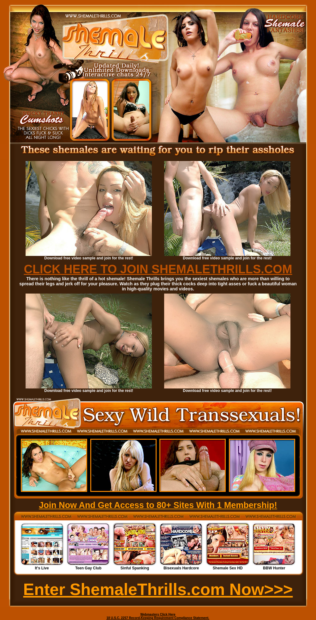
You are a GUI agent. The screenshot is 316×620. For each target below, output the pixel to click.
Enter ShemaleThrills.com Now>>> (158, 589)
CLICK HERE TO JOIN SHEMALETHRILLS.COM (158, 269)
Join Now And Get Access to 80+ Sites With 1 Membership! (158, 505)
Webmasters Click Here (158, 614)
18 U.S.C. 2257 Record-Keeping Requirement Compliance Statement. (157, 618)
